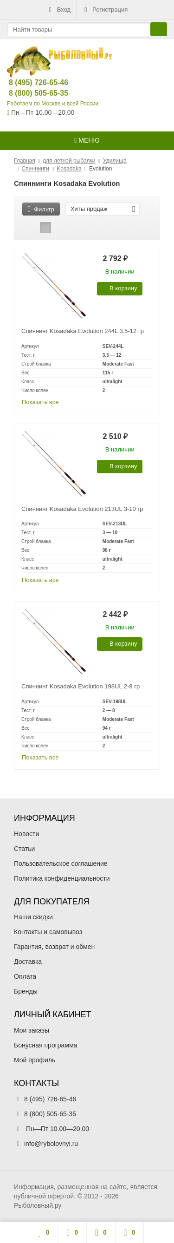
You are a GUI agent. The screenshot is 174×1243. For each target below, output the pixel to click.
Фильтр (41, 209)
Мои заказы (31, 1030)
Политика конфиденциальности (62, 878)
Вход (59, 9)
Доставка (28, 961)
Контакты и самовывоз (48, 932)
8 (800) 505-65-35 (31, 93)
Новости (26, 833)
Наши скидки (33, 917)
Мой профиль (34, 1060)
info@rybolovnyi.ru (51, 1143)
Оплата (25, 976)
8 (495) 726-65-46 (31, 82)
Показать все (40, 402)
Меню (86, 140)
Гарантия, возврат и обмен (54, 946)
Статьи (24, 848)
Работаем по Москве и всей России (52, 103)
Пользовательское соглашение (61, 863)
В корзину (118, 288)
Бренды (26, 991)
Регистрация (105, 9)
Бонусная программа (45, 1045)
